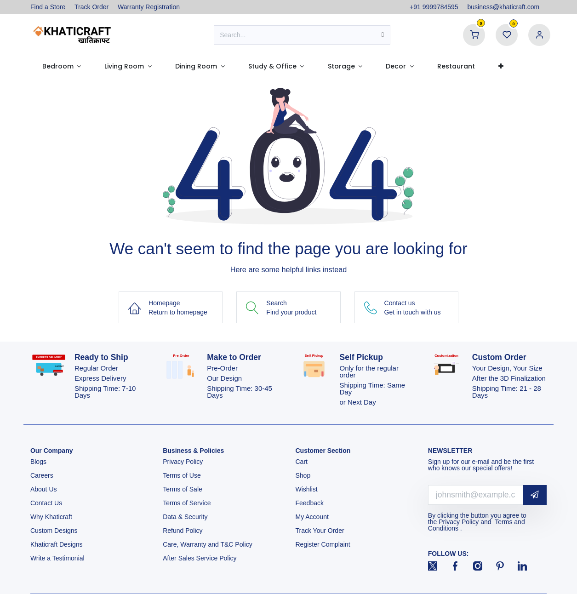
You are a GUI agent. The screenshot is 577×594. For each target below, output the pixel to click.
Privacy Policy (184, 461)
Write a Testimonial (58, 558)
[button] (535, 495)
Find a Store (47, 7)
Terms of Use (182, 475)
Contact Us (46, 503)
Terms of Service (187, 503)
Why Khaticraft (51, 516)
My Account (312, 516)
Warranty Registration (149, 7)
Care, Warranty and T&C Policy (207, 544)
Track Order (91, 7)
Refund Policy (182, 530)
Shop (303, 475)
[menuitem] (61, 66)
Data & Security (185, 516)
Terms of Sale (182, 489)
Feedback (310, 503)
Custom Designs (54, 530)
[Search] (383, 35)
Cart (302, 461)
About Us (43, 489)
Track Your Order (320, 530)
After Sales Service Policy (200, 558)
